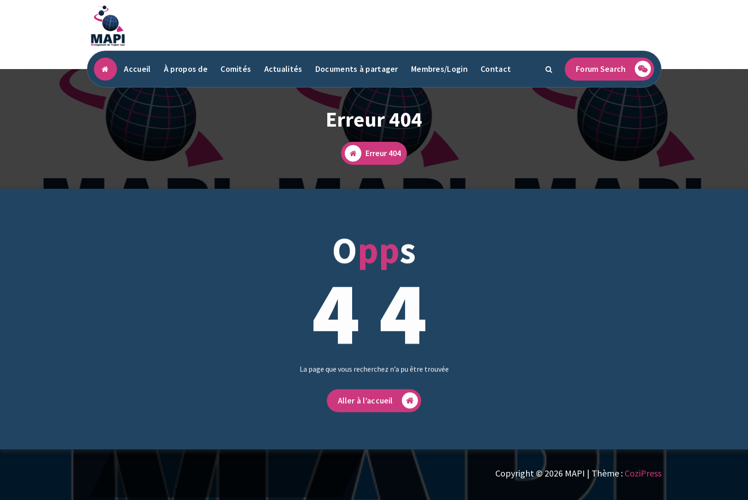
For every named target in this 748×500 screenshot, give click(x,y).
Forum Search (613, 69)
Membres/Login (439, 69)
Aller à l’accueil (378, 408)
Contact (496, 69)
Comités (235, 69)
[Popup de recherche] (548, 69)
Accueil (137, 69)
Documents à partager (356, 69)
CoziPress (643, 473)
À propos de (186, 69)
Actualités (283, 69)
